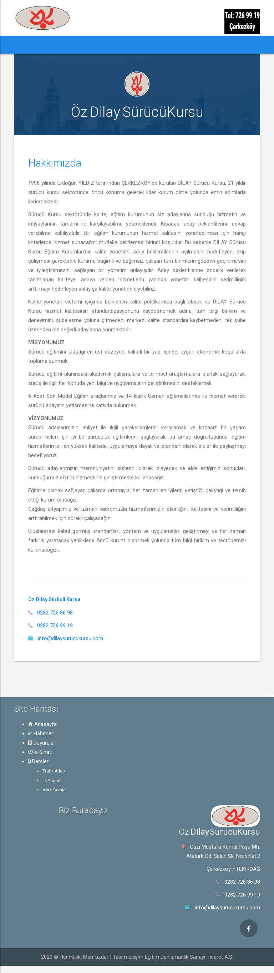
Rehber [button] (177, 45)
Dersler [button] (146, 45)
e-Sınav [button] (118, 45)
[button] (24, 45)
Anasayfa (42, 724)
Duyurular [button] (87, 45)
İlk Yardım (52, 780)
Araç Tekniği (54, 790)
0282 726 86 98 (55, 612)
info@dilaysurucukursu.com (70, 638)
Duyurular (41, 743)
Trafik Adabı (54, 771)
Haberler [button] (52, 45)
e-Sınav (40, 752)
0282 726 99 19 (55, 625)
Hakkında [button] (210, 45)
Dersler (38, 761)
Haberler (40, 733)
